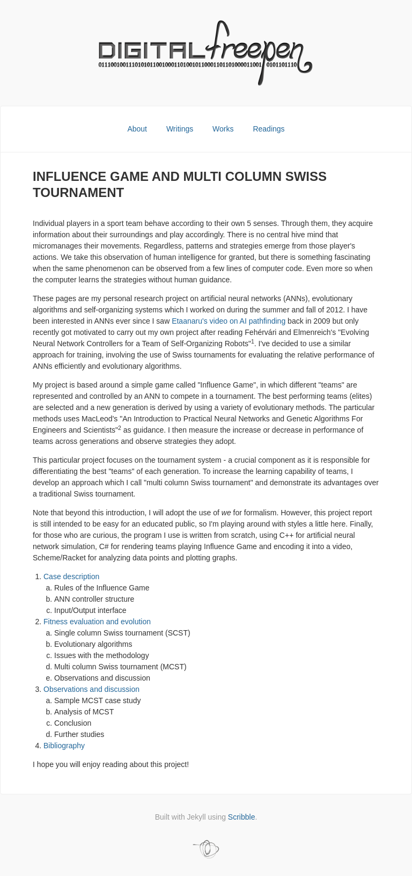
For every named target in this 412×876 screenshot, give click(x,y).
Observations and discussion (91, 689)
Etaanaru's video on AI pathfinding (228, 321)
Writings (180, 129)
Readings (268, 129)
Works (224, 129)
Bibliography (64, 745)
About (138, 129)
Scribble (241, 817)
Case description (71, 576)
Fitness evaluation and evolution (97, 621)
